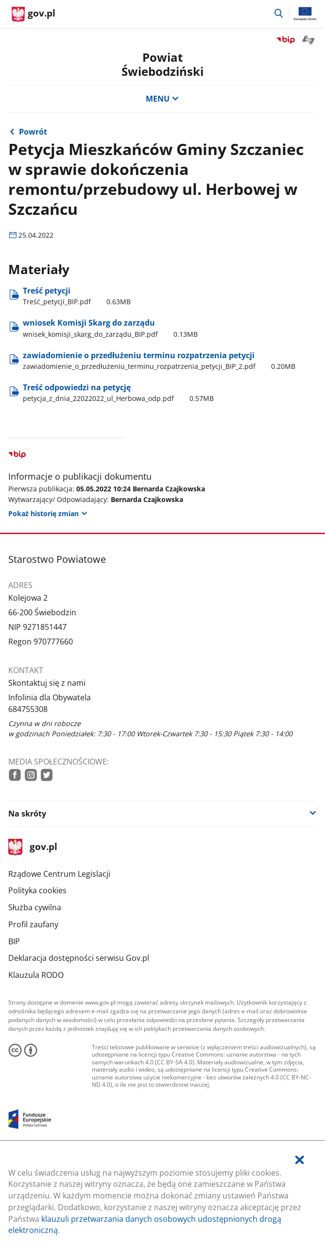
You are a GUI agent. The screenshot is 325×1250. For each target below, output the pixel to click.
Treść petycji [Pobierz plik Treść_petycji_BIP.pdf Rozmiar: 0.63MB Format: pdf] (77, 296)
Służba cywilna (34, 907)
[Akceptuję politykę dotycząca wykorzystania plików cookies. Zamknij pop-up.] (299, 1160)
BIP (14, 941)
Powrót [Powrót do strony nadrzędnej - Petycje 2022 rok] (33, 131)
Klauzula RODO (36, 975)
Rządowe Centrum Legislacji (59, 873)
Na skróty (27, 813)
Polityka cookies (37, 890)
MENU (162, 98)
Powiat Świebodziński (162, 64)
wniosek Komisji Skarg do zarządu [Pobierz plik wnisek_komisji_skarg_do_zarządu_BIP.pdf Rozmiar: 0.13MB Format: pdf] (110, 328)
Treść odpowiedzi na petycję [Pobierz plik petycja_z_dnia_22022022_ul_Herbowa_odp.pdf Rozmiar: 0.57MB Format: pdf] (118, 392)
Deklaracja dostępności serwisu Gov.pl (78, 958)
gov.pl (32, 847)
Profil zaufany (33, 924)
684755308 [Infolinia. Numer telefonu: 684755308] (28, 709)
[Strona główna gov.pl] (33, 14)
